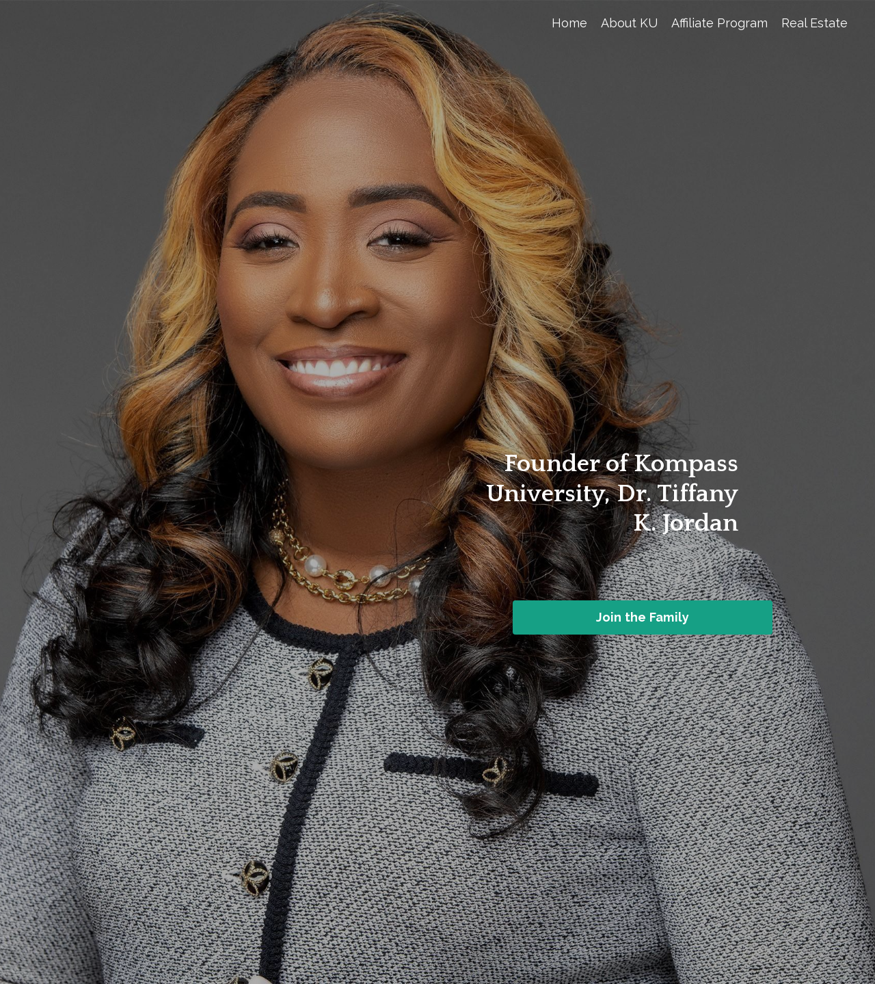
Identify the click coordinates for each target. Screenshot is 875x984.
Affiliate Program (719, 23)
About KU (629, 23)
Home (569, 23)
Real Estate (814, 23)
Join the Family (643, 617)
